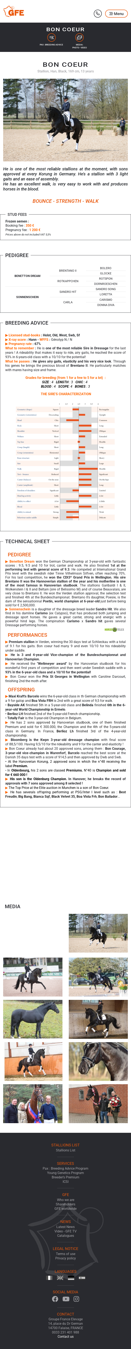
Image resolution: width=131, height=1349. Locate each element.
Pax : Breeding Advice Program (65, 1168)
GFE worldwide (65, 1209)
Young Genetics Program (65, 1173)
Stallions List (65, 1150)
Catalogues (65, 1236)
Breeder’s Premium (65, 1177)
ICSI (66, 1182)
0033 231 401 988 (65, 1332)
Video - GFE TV (65, 1231)
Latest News (65, 1227)
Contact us (66, 1337)
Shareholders (65, 1204)
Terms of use (65, 1254)
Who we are (65, 1200)
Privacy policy (65, 1258)
